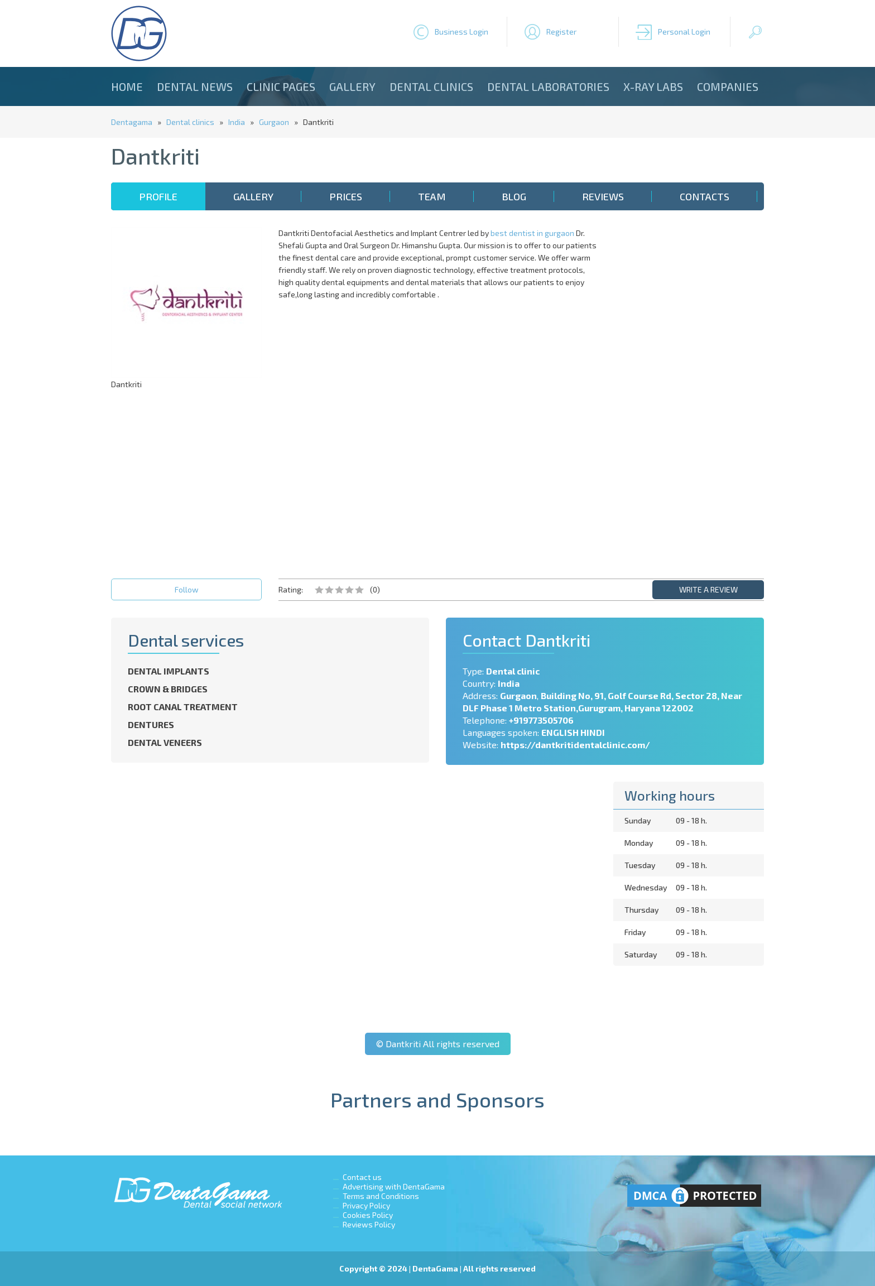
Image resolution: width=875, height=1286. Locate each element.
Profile (158, 196)
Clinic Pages (281, 86)
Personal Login (684, 31)
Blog (514, 196)
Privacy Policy (366, 1205)
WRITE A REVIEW (708, 589)
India (236, 122)
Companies (727, 86)
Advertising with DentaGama (394, 1186)
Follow (187, 589)
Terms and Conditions (381, 1196)
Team (432, 196)
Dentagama (131, 122)
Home (127, 86)
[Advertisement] (688, 394)
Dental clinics (431, 86)
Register (561, 31)
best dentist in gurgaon (532, 233)
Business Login (461, 31)
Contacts (704, 196)
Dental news (195, 86)
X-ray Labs (653, 86)
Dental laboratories (548, 86)
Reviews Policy (369, 1224)
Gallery (352, 86)
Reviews (603, 196)
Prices (345, 196)
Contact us (362, 1177)
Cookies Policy (368, 1215)
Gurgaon (274, 122)
